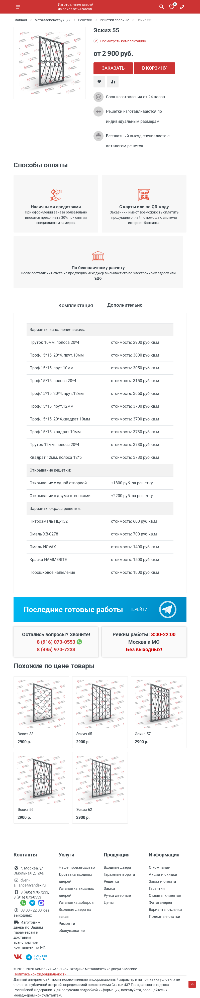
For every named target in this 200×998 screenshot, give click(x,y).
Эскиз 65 (84, 734)
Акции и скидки (163, 874)
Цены (109, 902)
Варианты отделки (165, 909)
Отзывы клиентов (165, 895)
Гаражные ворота (119, 874)
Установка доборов (76, 902)
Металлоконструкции (52, 20)
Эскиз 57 (143, 734)
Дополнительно (125, 305)
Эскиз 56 (25, 809)
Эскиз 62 (84, 809)
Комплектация (74, 305)
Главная (20, 20)
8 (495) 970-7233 (56, 649)
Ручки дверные (117, 895)
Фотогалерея (160, 902)
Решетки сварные (114, 20)
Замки (109, 888)
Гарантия (157, 888)
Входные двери (117, 867)
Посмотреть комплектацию (119, 41)
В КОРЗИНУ (154, 68)
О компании (159, 867)
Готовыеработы (36, 957)
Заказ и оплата (162, 881)
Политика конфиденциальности (40, 974)
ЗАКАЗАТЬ (113, 68)
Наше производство (77, 867)
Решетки (85, 20)
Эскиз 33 (25, 734)
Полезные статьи (164, 916)
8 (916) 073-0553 (56, 642)
